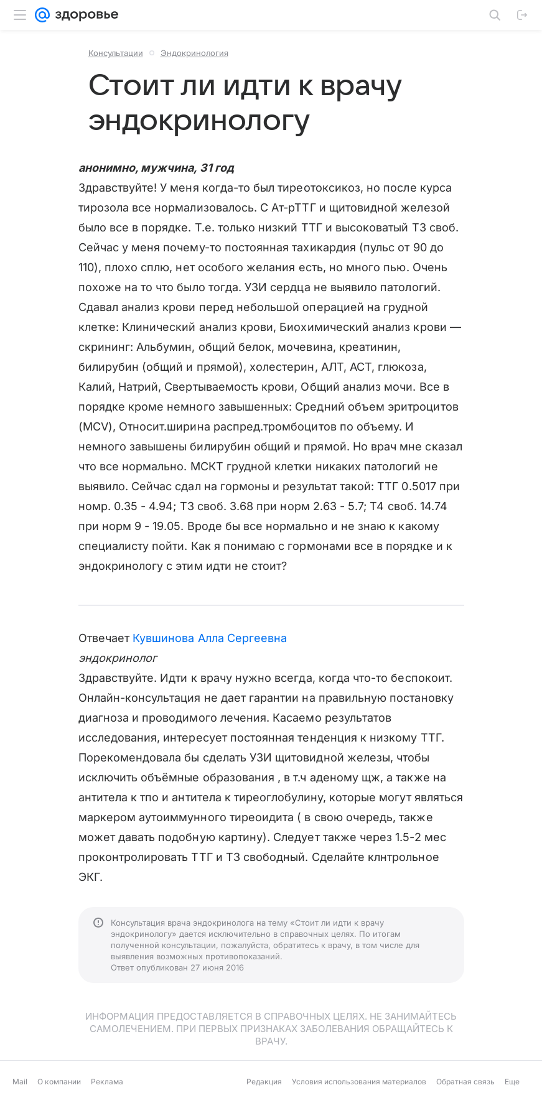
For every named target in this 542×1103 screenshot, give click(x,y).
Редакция (264, 1081)
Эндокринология (194, 53)
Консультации (115, 53)
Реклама (107, 1081)
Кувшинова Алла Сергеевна (210, 638)
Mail (19, 1081)
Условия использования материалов (359, 1081)
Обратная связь (465, 1081)
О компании (59, 1081)
